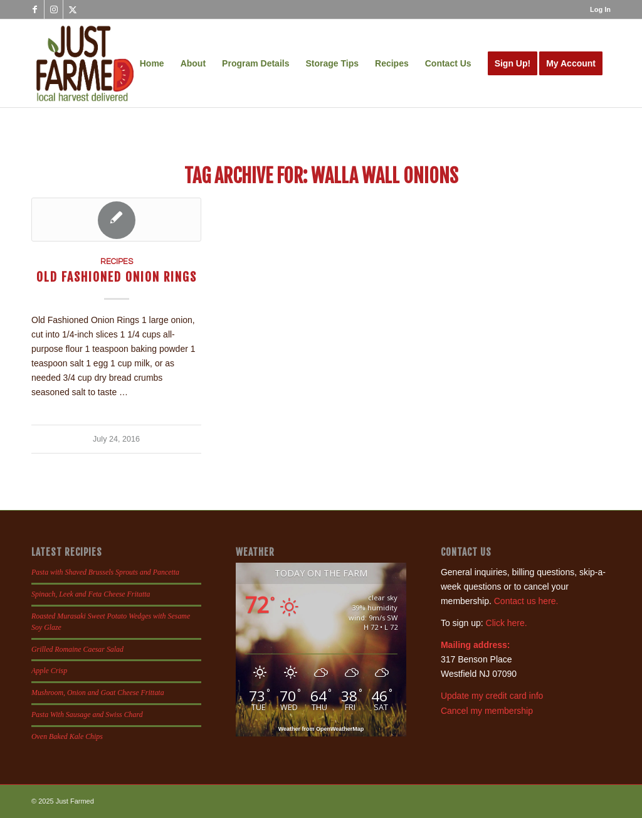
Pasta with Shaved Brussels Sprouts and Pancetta (105, 572)
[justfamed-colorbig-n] (85, 63)
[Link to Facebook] (35, 9)
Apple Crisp (49, 670)
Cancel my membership (487, 711)
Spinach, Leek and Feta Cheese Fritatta (90, 594)
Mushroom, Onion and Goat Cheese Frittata (97, 692)
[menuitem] (597, 9)
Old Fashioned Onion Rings (116, 277)
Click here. (506, 623)
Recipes (116, 262)
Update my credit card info (492, 696)
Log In (600, 9)
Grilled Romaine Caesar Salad (77, 649)
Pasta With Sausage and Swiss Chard (87, 714)
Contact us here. (526, 601)
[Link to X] (72, 9)
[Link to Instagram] (54, 9)
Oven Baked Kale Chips (67, 736)
